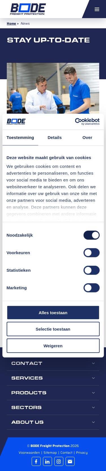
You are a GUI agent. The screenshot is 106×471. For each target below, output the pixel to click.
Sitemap (51, 452)
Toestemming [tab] (20, 137)
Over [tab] (87, 137)
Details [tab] (54, 137)
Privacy (82, 452)
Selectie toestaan (53, 329)
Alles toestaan (53, 312)
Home (11, 23)
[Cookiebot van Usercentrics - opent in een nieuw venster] (75, 121)
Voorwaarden (30, 452)
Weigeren (53, 345)
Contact (66, 452)
